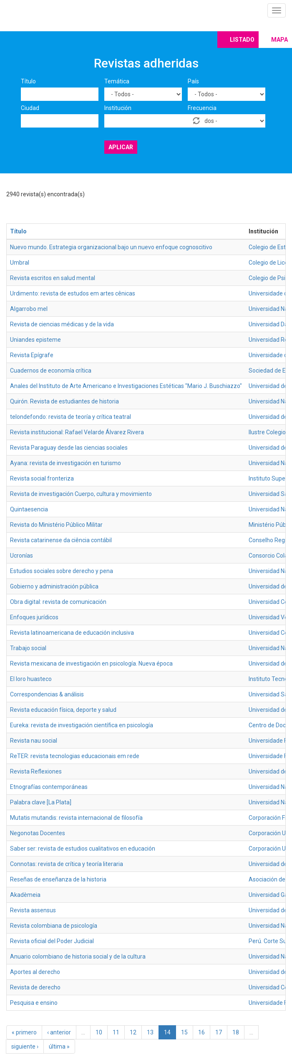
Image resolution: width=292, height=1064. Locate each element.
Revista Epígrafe (31, 355)
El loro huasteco (31, 679)
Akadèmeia (25, 894)
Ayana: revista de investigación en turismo (65, 463)
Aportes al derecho (35, 972)
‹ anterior (59, 1032)
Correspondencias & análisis (47, 694)
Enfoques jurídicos (34, 617)
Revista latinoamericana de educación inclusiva (72, 632)
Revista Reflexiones (36, 771)
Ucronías (21, 555)
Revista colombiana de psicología (53, 925)
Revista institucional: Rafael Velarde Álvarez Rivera (77, 432)
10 (99, 1032)
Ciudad (30, 108)
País (193, 81)
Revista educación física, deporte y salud (63, 709)
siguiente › (24, 1046)
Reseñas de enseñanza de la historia (58, 879)
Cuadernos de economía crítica (50, 370)
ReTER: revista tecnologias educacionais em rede (74, 756)
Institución (117, 108)
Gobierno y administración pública (54, 586)
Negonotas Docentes (37, 833)
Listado (242, 39)
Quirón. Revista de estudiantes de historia (64, 401)
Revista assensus (33, 910)
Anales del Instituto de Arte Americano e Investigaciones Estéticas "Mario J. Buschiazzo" (126, 386)
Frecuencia (202, 108)
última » (59, 1046)
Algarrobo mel (29, 308)
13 (150, 1032)
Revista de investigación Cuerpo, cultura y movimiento (81, 494)
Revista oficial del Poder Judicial (52, 941)
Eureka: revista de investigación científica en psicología (81, 725)
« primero (24, 1032)
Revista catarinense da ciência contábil (61, 540)
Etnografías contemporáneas (49, 787)
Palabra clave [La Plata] (40, 802)
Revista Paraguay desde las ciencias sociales (69, 447)
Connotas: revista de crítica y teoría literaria (66, 864)
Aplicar (120, 147)
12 (133, 1032)
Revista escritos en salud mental (52, 278)
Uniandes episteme (35, 339)
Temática (116, 81)
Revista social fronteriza (42, 478)
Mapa (279, 39)
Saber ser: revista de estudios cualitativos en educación (82, 848)
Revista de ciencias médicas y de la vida (62, 324)
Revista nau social (33, 740)
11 (116, 1032)
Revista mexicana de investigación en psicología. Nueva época (91, 663)
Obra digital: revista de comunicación (58, 601)
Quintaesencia (29, 509)
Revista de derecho (35, 987)
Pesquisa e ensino (34, 1002)
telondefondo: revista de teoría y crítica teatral (70, 416)
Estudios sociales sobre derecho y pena (61, 571)
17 (218, 1032)
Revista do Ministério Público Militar (56, 524)
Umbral (19, 262)
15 (184, 1032)
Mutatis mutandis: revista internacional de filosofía (76, 817)
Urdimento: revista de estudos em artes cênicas (72, 293)
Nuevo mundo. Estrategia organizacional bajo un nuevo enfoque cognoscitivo (111, 247)
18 (235, 1032)
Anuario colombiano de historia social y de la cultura (78, 956)
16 (201, 1032)
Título (28, 81)
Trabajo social (28, 648)
